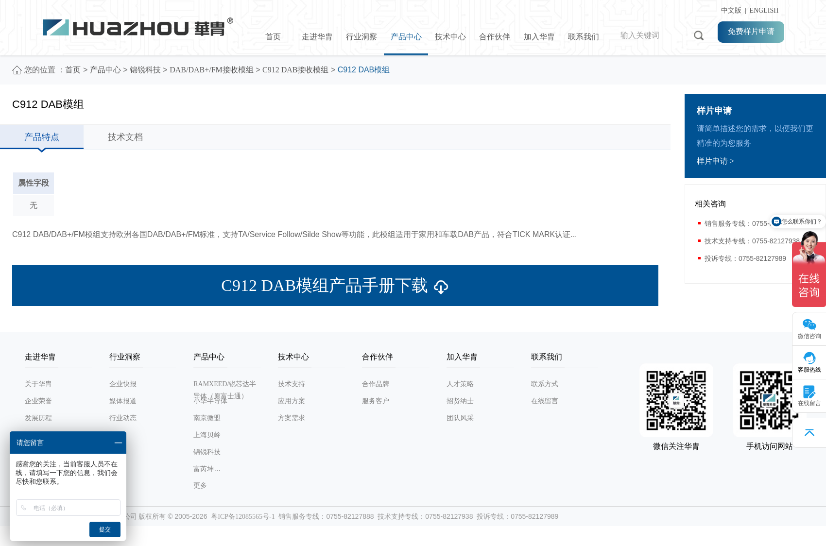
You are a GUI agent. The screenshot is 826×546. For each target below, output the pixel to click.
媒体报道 (123, 401)
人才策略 (460, 384)
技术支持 (291, 384)
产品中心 (406, 37)
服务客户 (375, 401)
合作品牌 (375, 384)
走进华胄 (317, 37)
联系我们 (583, 37)
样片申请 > (715, 161)
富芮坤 (203, 469)
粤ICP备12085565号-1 (243, 516)
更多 (200, 485)
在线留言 (544, 401)
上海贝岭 (207, 435)
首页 (273, 37)
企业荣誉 (38, 401)
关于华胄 (38, 384)
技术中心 (450, 37)
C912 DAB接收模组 (295, 70)
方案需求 (291, 418)
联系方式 (544, 384)
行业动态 (123, 418)
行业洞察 (361, 37)
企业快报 (123, 384)
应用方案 (291, 401)
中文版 (729, 10)
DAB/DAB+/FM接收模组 (212, 70)
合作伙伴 (494, 37)
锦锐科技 (145, 70)
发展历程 (38, 418)
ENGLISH (763, 10)
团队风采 (460, 418)
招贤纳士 (460, 401)
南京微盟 (207, 418)
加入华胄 (539, 37)
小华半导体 (210, 401)
